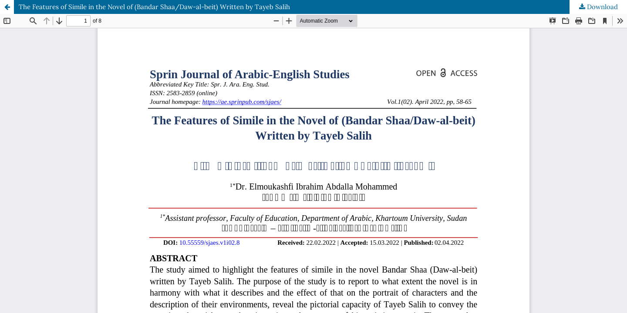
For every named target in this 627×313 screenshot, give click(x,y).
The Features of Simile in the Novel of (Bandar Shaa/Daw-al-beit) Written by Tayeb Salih (154, 7)
